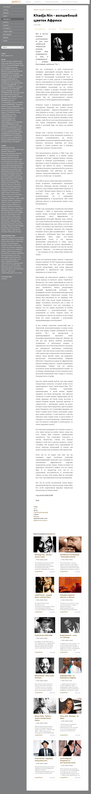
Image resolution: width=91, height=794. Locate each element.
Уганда (9, 204)
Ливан (3, 181)
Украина (4, 206)
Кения (18, 214)
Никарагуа (4, 188)
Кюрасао (8, 216)
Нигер (18, 228)
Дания (8, 165)
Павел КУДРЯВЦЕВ (7, 124)
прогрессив (13, 257)
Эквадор (19, 210)
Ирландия (4, 171)
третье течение (10, 265)
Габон (16, 161)
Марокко (4, 185)
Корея (15, 177)
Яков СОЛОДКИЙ (14, 141)
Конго (18, 224)
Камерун (12, 175)
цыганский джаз (6, 269)
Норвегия (4, 190)
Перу (3, 192)
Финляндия (17, 206)
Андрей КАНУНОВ (7, 73)
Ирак (16, 169)
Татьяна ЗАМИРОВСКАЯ (9, 132)
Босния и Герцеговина (8, 214)
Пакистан (11, 190)
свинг (15, 259)
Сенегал (4, 196)
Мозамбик (4, 228)
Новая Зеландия (14, 188)
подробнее (38, 571)
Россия (13, 194)
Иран (20, 169)
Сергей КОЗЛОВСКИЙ (8, 128)
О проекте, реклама (51, 2)
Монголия (12, 228)
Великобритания (13, 157)
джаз (7, 55)
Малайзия (12, 183)
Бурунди (4, 157)
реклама (4, 278)
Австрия (11, 147)
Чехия (17, 208)
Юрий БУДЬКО (15, 134)
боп (5, 243)
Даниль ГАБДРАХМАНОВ (9, 139)
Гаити (3, 163)
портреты (42, 9)
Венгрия (4, 159)
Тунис (9, 202)
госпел (3, 247)
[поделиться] (40, 29)
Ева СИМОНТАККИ (7, 95)
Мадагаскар (16, 216)
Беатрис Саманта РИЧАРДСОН (11, 138)
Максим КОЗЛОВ (6, 108)
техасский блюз (6, 263)
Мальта (3, 218)
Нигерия (8, 186)
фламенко (4, 267)
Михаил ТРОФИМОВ (8, 112)
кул (2, 243)
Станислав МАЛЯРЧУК (14, 130)
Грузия (3, 165)
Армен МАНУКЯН (14, 77)
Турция (3, 204)
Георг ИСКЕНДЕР (14, 89)
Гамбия (13, 222)
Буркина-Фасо (6, 222)
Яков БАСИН (17, 136)
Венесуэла (10, 159)
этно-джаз (18, 273)
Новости (38, 2)
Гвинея (19, 222)
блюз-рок (19, 241)
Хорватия (11, 208)
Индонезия (9, 169)
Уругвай (10, 206)
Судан (17, 198)
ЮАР (15, 212)
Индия (3, 169)
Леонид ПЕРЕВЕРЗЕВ (8, 104)
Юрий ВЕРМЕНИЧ (7, 136)
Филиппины (12, 232)
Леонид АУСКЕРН (17, 102)
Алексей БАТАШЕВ (13, 65)
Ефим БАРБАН (12, 96)
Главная (28, 2)
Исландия (12, 171)
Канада (18, 175)
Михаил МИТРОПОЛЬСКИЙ (10, 110)
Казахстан (18, 173)
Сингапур (16, 196)
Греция (21, 163)
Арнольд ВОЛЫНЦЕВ (8, 79)
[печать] (52, 29)
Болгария (9, 155)
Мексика (10, 185)
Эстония (4, 212)
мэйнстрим (17, 245)
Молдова (17, 185)
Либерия (10, 226)
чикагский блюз (18, 269)
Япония (18, 232)
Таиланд (4, 200)
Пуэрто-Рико (5, 194)
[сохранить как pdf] (67, 29)
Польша (8, 192)
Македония (5, 183)
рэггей (10, 259)
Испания (18, 171)
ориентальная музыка (14, 251)
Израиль (20, 167)
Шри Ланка (10, 218)
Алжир (13, 149)
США (21, 198)
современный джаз (7, 273)
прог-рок (17, 255)
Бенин (3, 155)
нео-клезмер (10, 247)
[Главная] (16, 1)
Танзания (4, 232)
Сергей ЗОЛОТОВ (15, 126)
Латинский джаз (12, 243)
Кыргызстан (13, 179)
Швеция (12, 210)
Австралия (4, 147)
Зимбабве (13, 167)
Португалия (15, 192)
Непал (3, 186)
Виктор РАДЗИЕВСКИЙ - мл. (10, 85)
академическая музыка (16, 237)
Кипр (3, 216)
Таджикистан (16, 230)
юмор (5, 41)
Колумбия (9, 177)
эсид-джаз (11, 271)
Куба (6, 179)
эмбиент (4, 271)
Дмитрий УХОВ (18, 93)
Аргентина (19, 149)
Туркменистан (16, 202)
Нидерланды (16, 186)
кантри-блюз (5, 253)
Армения (4, 151)
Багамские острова (7, 220)
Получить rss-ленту (70, 2)
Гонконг (15, 163)
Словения (11, 198)
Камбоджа (4, 175)
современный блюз (11, 261)
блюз (3, 55)
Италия (3, 173)
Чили (21, 208)
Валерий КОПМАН (16, 83)
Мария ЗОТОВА (18, 108)
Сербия (9, 196)
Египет (13, 224)
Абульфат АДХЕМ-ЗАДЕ (14, 61)
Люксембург (15, 181)
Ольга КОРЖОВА (16, 122)
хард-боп (17, 267)
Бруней (17, 220)
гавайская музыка (7, 245)
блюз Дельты (11, 241)
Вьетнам (10, 161)
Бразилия (16, 155)
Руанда (3, 230)
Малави (20, 226)
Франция (4, 208)
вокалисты (49, 9)
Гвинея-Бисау (5, 224)
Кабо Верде (11, 173)
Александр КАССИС (7, 63)
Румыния (18, 194)
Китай (3, 177)
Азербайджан (6, 149)
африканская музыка (8, 239)
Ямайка (20, 212)
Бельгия (18, 153)
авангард (4, 237)
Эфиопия (10, 212)
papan (3, 61)
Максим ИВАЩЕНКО (13, 106)
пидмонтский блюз (17, 253)
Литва (8, 181)
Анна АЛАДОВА (14, 75)
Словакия (4, 198)
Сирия (9, 230)
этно (11, 55)
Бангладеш (5, 153)
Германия (9, 163)
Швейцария (5, 210)
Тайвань (10, 200)
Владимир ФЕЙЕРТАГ (8, 87)
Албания (18, 218)
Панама (17, 190)
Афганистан (12, 151)
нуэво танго (11, 249)
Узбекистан (16, 204)
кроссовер (4, 257)
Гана (19, 161)
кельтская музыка (7, 255)
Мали (18, 183)
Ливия (16, 226)
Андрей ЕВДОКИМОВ (15, 71)
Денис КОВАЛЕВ (6, 91)
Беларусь (12, 153)
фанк (18, 265)
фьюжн (11, 267)
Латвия (20, 179)
